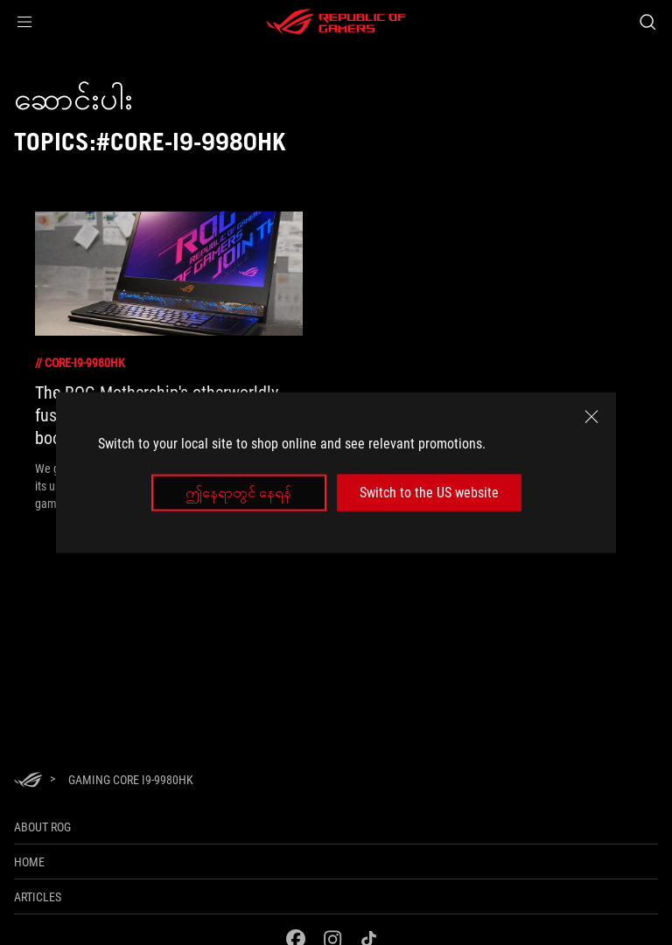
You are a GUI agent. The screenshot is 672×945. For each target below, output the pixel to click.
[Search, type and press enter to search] (647, 22)
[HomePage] (28, 781)
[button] (24, 21)
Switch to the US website (429, 492)
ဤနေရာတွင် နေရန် (238, 492)
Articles (37, 897)
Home (29, 862)
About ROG (42, 827)
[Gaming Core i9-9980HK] (130, 780)
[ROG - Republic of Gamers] (336, 22)
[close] (591, 416)
